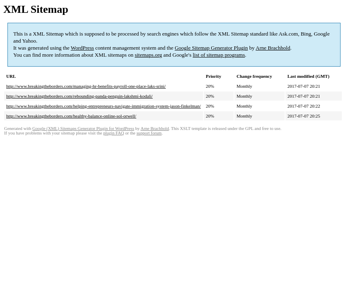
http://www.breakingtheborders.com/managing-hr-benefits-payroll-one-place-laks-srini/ (86, 86)
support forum (149, 133)
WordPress (82, 48)
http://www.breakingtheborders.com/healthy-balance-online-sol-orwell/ (71, 115)
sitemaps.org (148, 55)
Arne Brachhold (273, 48)
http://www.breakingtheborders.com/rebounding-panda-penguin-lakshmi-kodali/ (79, 96)
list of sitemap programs (219, 55)
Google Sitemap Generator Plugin (211, 48)
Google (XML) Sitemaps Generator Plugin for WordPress (83, 128)
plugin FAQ (113, 133)
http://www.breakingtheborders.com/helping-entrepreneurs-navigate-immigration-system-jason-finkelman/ (103, 105)
